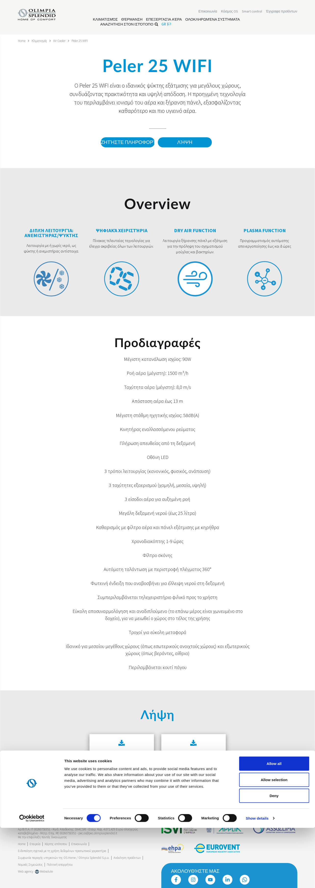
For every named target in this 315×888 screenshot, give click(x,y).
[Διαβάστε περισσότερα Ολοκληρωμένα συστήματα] (212, 19)
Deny (274, 856)
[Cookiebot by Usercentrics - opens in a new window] (31, 878)
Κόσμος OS (229, 12)
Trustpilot (24, 808)
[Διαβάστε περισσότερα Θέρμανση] (132, 19)
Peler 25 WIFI (85, 40)
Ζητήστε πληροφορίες (126, 142)
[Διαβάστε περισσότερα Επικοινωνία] (208, 11)
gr (166, 24)
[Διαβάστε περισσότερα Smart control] (252, 11)
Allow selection (274, 840)
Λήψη (184, 142)
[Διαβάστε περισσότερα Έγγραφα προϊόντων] (281, 11)
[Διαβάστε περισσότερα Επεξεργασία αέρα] (164, 19)
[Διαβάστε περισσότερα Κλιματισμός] (105, 19)
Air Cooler (63, 40)
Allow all (274, 824)
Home (22, 40)
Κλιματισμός (41, 40)
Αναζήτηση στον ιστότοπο (129, 24)
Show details (257, 878)
